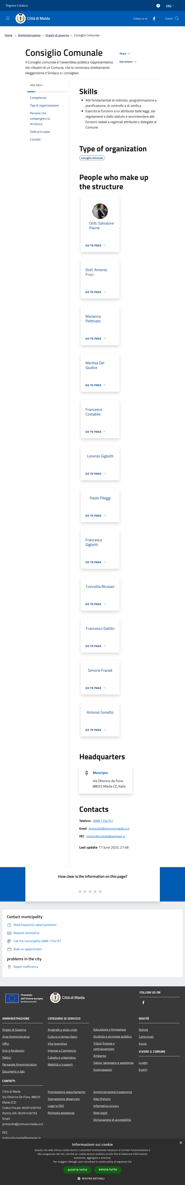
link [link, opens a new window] (130, 1161)
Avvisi (143, 1043)
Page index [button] (36, 85)
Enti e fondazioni (13, 1050)
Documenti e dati (13, 1071)
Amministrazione (29, 35)
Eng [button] (170, 6)
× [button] (180, 1143)
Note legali (100, 1112)
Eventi (143, 1069)
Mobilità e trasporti (60, 1064)
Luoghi (143, 1062)
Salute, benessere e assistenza (113, 1062)
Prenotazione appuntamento (66, 1092)
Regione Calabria (17, 5)
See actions (128, 62)
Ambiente (99, 1055)
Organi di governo (57, 35)
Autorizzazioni (102, 1069)
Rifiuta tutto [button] (108, 1169)
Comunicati (146, 1036)
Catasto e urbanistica (62, 1057)
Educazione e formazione (109, 1029)
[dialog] (92, 1162)
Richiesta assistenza (61, 1112)
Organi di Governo (14, 1029)
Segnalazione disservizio (64, 1098)
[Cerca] (177, 18)
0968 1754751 (103, 820)
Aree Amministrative (16, 1036)
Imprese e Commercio (62, 1050)
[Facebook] (152, 18)
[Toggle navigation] (7, 18)
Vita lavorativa (57, 1043)
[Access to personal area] (158, 5)
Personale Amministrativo (19, 1064)
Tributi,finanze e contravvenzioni (104, 1046)
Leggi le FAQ (56, 1105)
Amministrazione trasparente (112, 1092)
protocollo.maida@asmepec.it (106, 836)
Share (125, 53)
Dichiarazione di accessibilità (112, 1119)
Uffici (5, 1043)
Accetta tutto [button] (77, 1169)
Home (8, 35)
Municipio (100, 772)
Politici (6, 1057)
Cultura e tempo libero (62, 1036)
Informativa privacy (106, 1105)
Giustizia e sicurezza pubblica (112, 1036)
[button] (92, 1178)
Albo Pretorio (102, 1098)
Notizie (143, 1029)
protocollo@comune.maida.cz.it (109, 828)
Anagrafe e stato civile (62, 1029)
